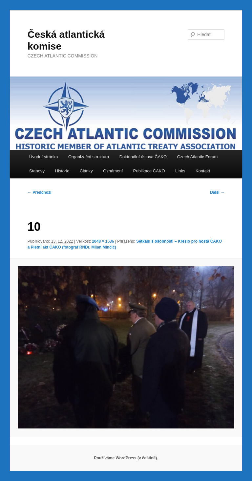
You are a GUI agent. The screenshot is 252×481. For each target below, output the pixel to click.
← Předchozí (40, 192)
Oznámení (113, 170)
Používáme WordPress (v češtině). (126, 458)
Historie (62, 170)
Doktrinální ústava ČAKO (143, 156)
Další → (217, 192)
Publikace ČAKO (149, 170)
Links (180, 170)
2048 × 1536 (103, 241)
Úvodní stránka (43, 156)
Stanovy (37, 170)
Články (86, 170)
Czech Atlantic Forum (197, 156)
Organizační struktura (88, 156)
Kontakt (203, 170)
